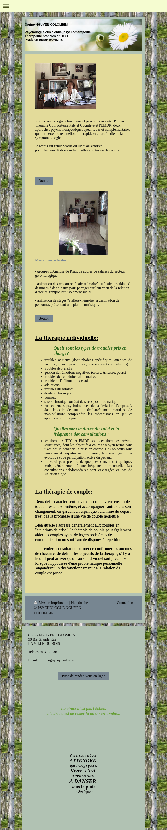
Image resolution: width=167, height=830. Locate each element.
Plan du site (79, 603)
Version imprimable (51, 603)
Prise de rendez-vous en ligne (83, 676)
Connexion (125, 603)
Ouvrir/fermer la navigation (83, 6)
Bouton (44, 181)
